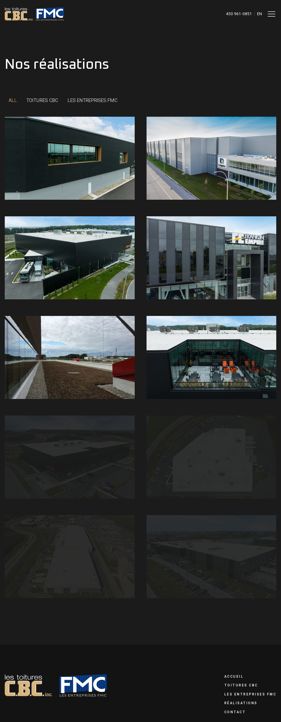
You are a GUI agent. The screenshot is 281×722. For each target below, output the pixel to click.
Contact (235, 712)
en (259, 14)
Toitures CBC (241, 685)
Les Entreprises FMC (250, 694)
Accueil (234, 676)
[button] (271, 14)
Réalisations (241, 703)
